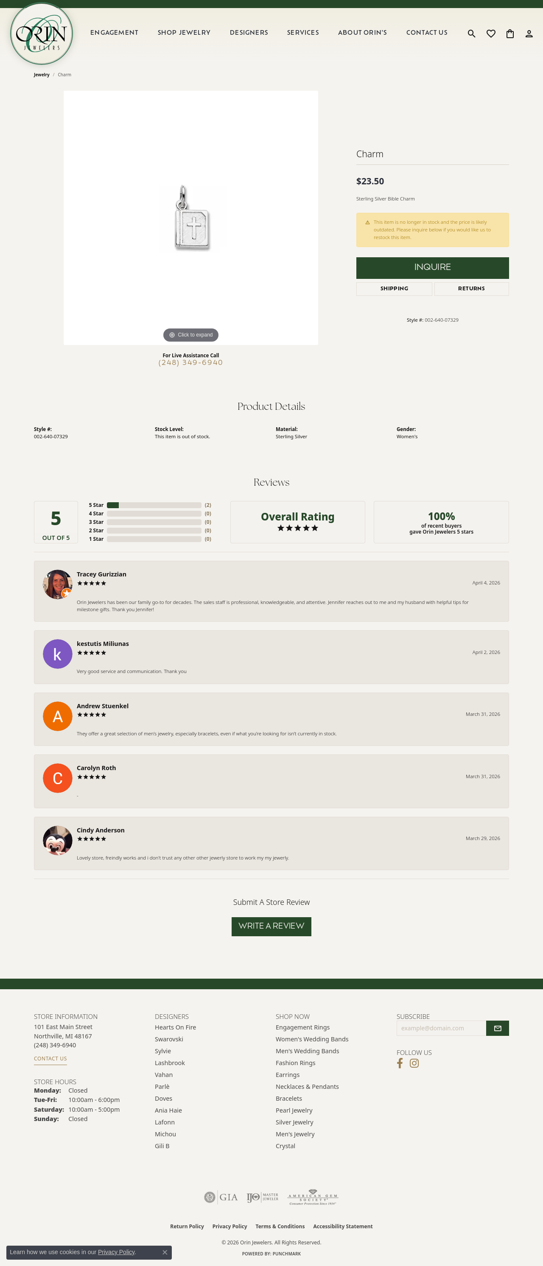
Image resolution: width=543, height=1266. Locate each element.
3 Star (96, 522)
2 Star (96, 530)
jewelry (42, 75)
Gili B (162, 1146)
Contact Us (427, 33)
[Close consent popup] (165, 1252)
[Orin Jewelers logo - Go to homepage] (41, 33)
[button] (472, 33)
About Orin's (362, 33)
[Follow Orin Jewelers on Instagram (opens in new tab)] (414, 1063)
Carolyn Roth (96, 768)
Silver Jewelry (294, 1122)
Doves (163, 1098)
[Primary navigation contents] (269, 33)
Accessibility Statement (342, 1226)
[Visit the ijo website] (262, 1197)
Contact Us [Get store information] (50, 1058)
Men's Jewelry (295, 1134)
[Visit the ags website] (313, 1197)
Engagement (114, 33)
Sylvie (163, 1051)
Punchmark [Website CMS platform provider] (287, 1254)
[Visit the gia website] (221, 1197)
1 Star (96, 539)
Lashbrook (170, 1063)
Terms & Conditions (280, 1226)
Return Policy (187, 1226)
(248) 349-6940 (191, 363)
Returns (471, 289)
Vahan (164, 1075)
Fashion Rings (296, 1063)
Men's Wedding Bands (307, 1051)
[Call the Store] (55, 1045)
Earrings (287, 1075)
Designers (249, 33)
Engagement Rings (303, 1027)
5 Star (96, 505)
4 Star (96, 513)
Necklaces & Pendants (307, 1086)
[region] (191, 218)
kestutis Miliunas (103, 644)
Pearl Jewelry (294, 1110)
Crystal (285, 1146)
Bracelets (289, 1098)
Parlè (162, 1086)
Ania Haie (168, 1110)
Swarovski (169, 1039)
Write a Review (271, 927)
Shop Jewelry (184, 33)
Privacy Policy (230, 1226)
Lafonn (165, 1122)
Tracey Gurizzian (101, 574)
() (208, 505)
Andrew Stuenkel (103, 706)
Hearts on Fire (175, 1027)
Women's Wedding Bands (312, 1039)
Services (303, 33)
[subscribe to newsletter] (497, 1028)
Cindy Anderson (101, 830)
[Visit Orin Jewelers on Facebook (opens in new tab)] (400, 1063)
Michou (165, 1134)
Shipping (394, 289)
